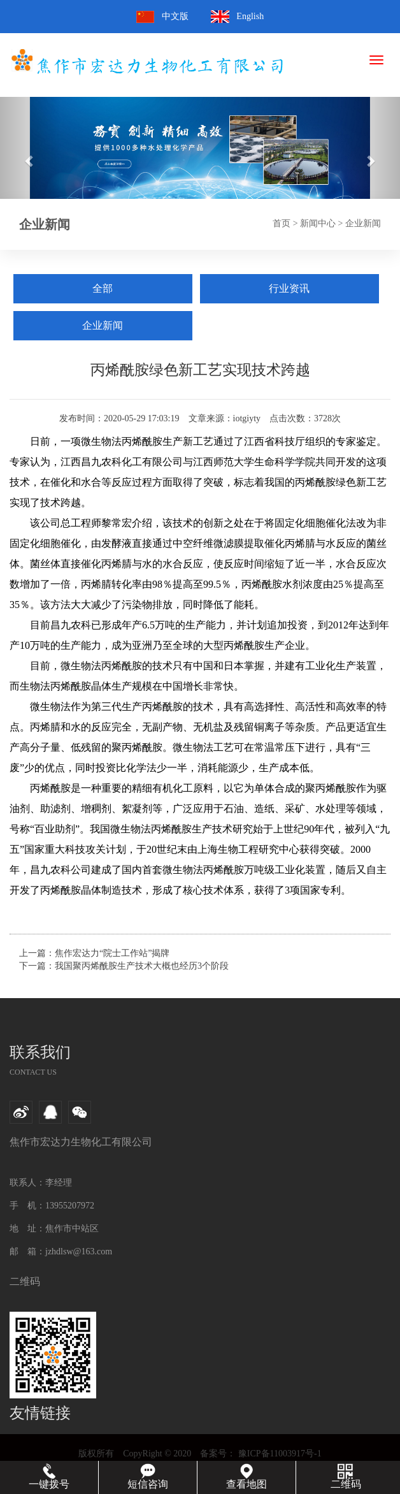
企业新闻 (363, 223)
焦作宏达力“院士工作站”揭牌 (112, 953)
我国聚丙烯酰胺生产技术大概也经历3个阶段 (142, 966)
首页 (281, 223)
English (250, 16)
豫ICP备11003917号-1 (278, 1453)
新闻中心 (318, 223)
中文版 (175, 16)
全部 (102, 288)
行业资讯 (289, 288)
